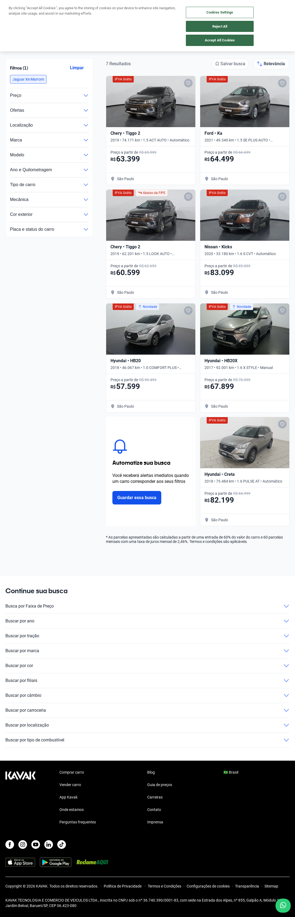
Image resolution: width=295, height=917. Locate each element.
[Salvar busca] (230, 63)
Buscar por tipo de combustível (147, 740)
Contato (154, 809)
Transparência (247, 886)
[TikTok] (61, 844)
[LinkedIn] (48, 844)
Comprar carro (71, 772)
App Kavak (68, 797)
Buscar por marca (147, 651)
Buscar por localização (147, 725)
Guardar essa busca (136, 497)
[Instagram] (22, 844)
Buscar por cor (147, 666)
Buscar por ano (147, 621)
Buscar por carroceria (147, 710)
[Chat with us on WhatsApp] (283, 905)
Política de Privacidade (123, 886)
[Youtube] (35, 844)
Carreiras (155, 797)
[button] (28, 79)
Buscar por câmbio (147, 695)
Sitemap (271, 886)
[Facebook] (9, 844)
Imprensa (155, 822)
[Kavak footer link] (20, 797)
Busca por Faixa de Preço (147, 606)
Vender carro (70, 785)
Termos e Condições (164, 886)
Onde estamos (71, 809)
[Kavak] (13, 7)
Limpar (77, 67)
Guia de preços (159, 785)
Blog (151, 772)
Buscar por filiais (147, 681)
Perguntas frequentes (77, 822)
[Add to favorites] (188, 83)
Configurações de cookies (208, 886)
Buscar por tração (147, 636)
